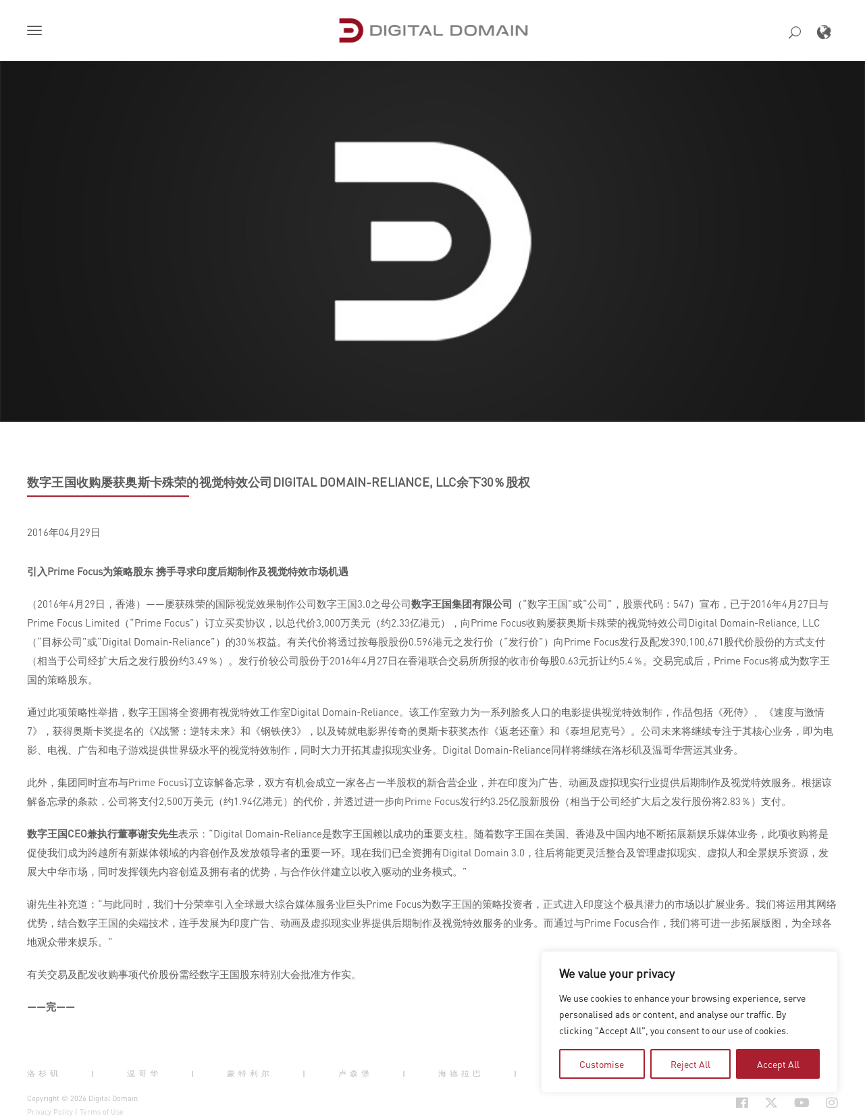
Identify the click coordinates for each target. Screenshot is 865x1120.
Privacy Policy (50, 1112)
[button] (37, 31)
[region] (689, 1022)
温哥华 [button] (144, 1073)
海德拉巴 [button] (461, 1073)
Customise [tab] (601, 1064)
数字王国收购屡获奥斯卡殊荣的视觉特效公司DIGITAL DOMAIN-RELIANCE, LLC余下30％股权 (278, 482)
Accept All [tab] (778, 1064)
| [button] (94, 1073)
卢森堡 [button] (355, 1073)
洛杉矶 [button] (44, 1073)
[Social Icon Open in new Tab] (742, 1102)
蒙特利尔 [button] (250, 1073)
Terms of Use (102, 1112)
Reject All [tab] (690, 1064)
